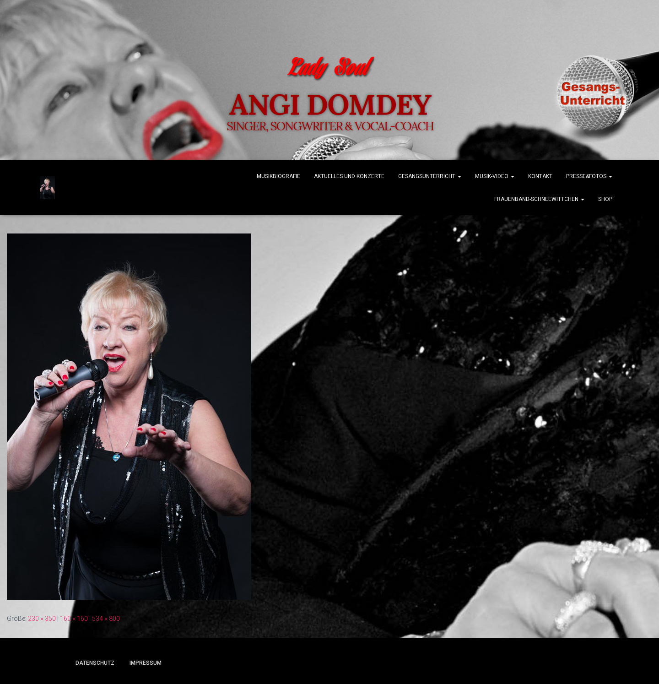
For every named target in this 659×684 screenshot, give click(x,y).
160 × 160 (74, 618)
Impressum (146, 663)
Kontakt (540, 176)
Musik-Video (494, 176)
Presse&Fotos (589, 176)
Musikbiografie (278, 176)
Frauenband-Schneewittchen (539, 199)
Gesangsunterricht (429, 176)
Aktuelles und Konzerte (349, 176)
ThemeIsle (575, 664)
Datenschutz (95, 663)
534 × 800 (106, 618)
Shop (605, 199)
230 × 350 (42, 618)
